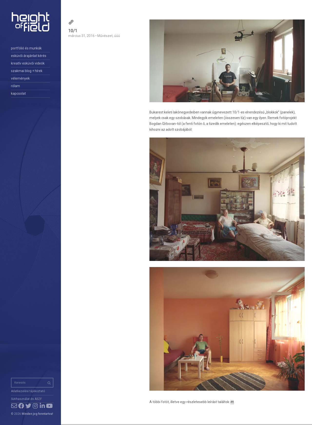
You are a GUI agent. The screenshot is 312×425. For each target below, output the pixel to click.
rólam (15, 86)
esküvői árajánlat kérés (28, 56)
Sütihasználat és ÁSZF (26, 399)
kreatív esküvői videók (28, 63)
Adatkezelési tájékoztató (28, 391)
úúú (117, 36)
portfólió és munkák (26, 48)
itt (232, 402)
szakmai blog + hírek (26, 71)
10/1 (72, 30)
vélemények (20, 78)
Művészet (105, 36)
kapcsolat (18, 93)
